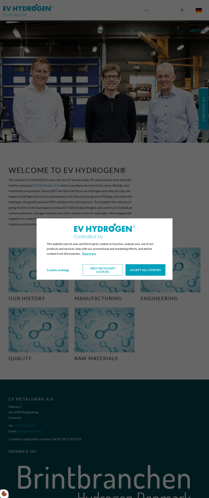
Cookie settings (58, 270)
